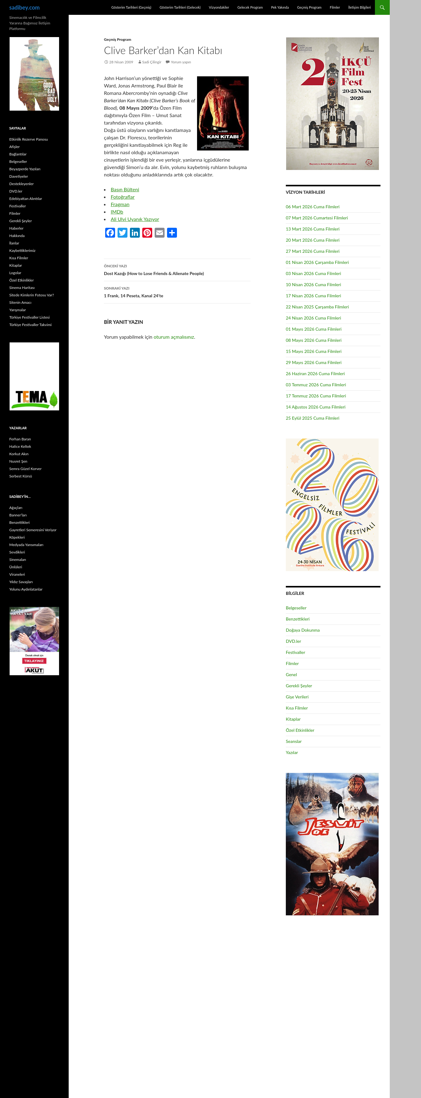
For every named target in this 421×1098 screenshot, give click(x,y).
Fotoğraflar (123, 197)
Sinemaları (17, 559)
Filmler (335, 7)
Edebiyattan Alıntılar (25, 198)
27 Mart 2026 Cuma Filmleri (313, 251)
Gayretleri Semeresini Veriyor (33, 530)
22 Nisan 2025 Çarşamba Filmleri (317, 306)
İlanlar (14, 243)
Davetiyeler (18, 176)
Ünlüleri (15, 567)
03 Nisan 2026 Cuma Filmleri (313, 273)
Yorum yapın (181, 62)
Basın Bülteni (125, 189)
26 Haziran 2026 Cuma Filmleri (315, 373)
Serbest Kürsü (20, 476)
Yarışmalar (17, 309)
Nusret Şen (18, 461)
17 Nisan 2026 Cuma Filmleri (313, 295)
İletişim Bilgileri (359, 7)
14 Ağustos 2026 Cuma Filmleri (316, 406)
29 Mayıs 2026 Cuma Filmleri (314, 362)
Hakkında (16, 235)
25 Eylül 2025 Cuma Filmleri (312, 418)
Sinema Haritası (22, 287)
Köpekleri (17, 537)
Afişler (14, 146)
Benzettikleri (298, 618)
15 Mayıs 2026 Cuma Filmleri (314, 351)
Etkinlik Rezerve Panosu (28, 139)
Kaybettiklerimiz (22, 250)
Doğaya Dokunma (303, 630)
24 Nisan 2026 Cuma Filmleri (313, 317)
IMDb (117, 211)
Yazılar (292, 752)
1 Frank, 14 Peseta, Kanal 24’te (177, 291)
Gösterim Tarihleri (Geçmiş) (131, 7)
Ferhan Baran (20, 439)
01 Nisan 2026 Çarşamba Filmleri (317, 262)
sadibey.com (24, 7)
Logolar (15, 272)
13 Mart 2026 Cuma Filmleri (313, 228)
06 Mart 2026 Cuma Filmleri (313, 206)
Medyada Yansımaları (26, 544)
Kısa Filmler (297, 707)
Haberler (16, 228)
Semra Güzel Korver (25, 468)
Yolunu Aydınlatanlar (25, 589)
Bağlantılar (18, 154)
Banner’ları (18, 515)
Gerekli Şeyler (299, 685)
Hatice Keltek (20, 446)
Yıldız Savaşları (21, 581)
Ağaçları (15, 507)
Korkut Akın (18, 453)
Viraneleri (17, 574)
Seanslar (294, 741)
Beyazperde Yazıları (25, 169)
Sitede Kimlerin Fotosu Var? (31, 295)
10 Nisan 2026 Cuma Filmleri (313, 284)
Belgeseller (296, 607)
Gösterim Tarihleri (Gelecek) (180, 7)
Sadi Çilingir (151, 62)
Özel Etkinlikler (300, 730)
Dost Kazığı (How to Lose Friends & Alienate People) (177, 269)
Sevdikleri (17, 552)
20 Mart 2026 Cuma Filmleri (313, 240)
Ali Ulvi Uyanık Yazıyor (135, 219)
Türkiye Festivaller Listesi (29, 317)
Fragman (120, 204)
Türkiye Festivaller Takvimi (30, 324)
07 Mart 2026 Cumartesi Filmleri (317, 217)
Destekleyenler (21, 183)
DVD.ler (293, 641)
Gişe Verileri (297, 696)
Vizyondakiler (219, 7)
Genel (291, 674)
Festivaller (295, 652)
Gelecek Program (250, 7)
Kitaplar (293, 719)
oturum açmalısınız (174, 337)
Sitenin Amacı (20, 302)
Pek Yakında (280, 7)
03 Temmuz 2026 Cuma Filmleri (316, 384)
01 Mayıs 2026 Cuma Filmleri (314, 329)
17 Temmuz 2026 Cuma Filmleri (316, 395)
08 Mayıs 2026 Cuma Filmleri (314, 340)
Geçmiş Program (309, 7)
